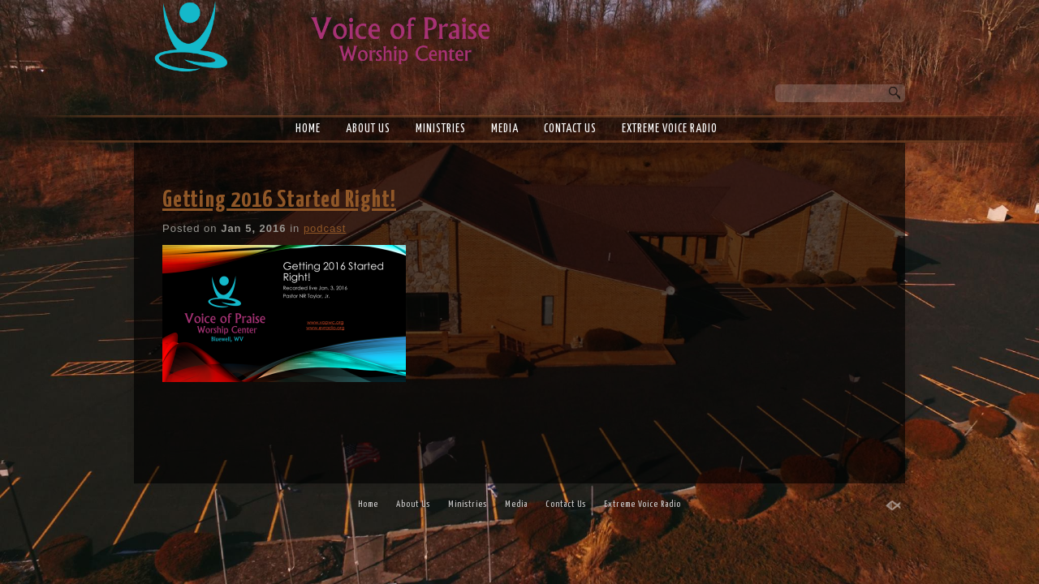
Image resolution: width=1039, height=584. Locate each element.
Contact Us (570, 129)
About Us (368, 129)
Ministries (441, 129)
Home (308, 129)
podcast (325, 228)
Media (505, 129)
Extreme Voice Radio (670, 129)
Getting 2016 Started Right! (279, 200)
